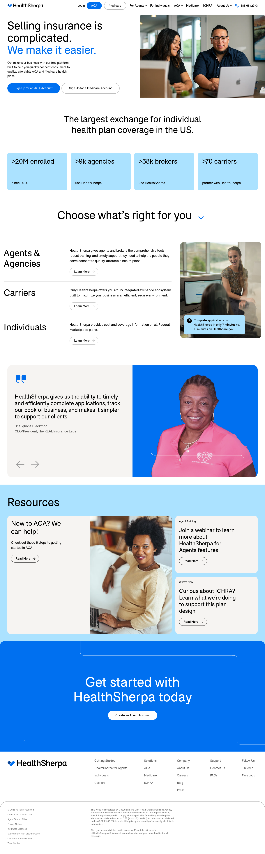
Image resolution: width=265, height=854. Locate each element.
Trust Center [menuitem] (14, 843)
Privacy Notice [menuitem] (15, 824)
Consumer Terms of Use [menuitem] (20, 814)
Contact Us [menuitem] (217, 768)
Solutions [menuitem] (150, 760)
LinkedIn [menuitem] (247, 768)
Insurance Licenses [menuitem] (17, 829)
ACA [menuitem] (147, 768)
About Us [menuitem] (183, 768)
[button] (20, 464)
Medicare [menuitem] (150, 775)
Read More (26, 558)
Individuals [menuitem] (101, 775)
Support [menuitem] (215, 760)
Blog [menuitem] (180, 782)
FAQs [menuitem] (214, 775)
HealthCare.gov (101, 833)
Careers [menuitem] (182, 775)
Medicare (115, 5)
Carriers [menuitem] (99, 782)
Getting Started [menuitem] (104, 760)
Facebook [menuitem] (248, 775)
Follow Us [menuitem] (248, 760)
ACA (94, 5)
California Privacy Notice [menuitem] (20, 838)
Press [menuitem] (181, 790)
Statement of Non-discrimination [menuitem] (24, 833)
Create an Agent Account (132, 715)
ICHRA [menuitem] (148, 782)
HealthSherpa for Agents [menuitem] (110, 768)
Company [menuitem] (183, 760)
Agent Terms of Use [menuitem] (17, 819)
